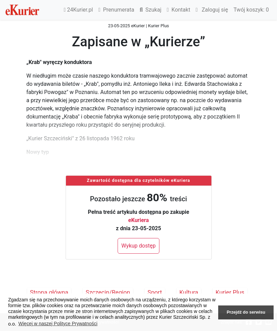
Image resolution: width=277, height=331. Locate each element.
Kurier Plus (229, 292)
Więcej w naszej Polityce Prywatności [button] (58, 323)
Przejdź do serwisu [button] (246, 312)
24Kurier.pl (78, 9)
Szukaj (150, 9)
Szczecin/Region (108, 292)
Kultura (188, 292)
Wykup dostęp (138, 245)
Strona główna (49, 292)
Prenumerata (116, 9)
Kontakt (178, 9)
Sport (155, 292)
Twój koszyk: (251, 9)
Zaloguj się (212, 9)
